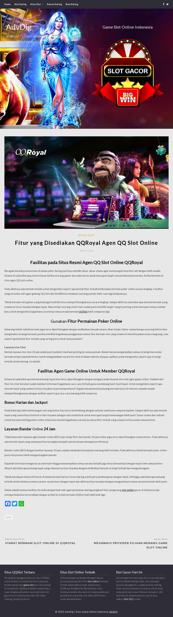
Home (7, 4)
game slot (28, 584)
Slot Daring (20, 4)
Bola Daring (72, 4)
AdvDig (113, 611)
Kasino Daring (54, 4)
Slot (8, 517)
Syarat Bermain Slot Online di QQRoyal (40, 543)
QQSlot (83, 311)
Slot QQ (128, 599)
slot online (128, 489)
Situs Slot (35, 4)
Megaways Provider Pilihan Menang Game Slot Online (131, 545)
